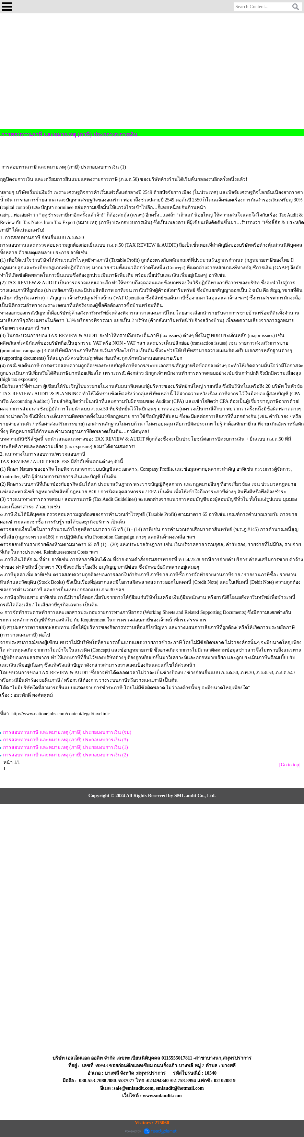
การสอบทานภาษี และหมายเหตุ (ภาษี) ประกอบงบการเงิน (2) (65, 754)
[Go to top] (290, 764)
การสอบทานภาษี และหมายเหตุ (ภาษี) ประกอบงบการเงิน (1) (65, 747)
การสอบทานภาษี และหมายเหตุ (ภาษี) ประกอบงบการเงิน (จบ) (67, 732)
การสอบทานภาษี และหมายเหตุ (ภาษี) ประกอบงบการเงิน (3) (65, 739)
